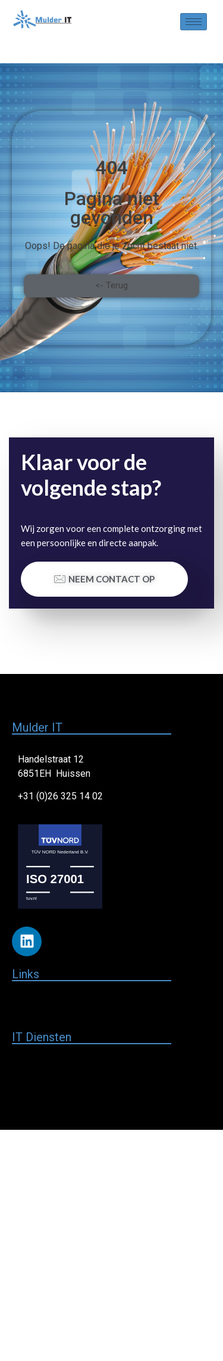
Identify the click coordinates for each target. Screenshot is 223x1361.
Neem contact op (104, 579)
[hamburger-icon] (193, 21)
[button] (111, 302)
